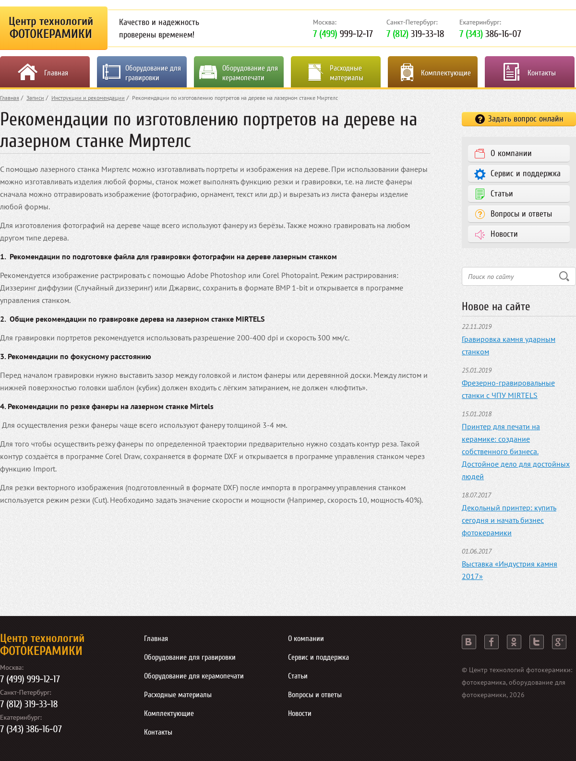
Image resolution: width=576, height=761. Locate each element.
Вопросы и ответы (521, 214)
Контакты (542, 73)
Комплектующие (446, 73)
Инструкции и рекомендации (88, 97)
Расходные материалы (346, 73)
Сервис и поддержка (526, 174)
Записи (35, 97)
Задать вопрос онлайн (526, 119)
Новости (504, 234)
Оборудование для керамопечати (250, 73)
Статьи (502, 194)
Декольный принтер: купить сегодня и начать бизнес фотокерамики (509, 520)
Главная (56, 73)
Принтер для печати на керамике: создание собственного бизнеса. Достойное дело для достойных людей (516, 451)
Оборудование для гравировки (153, 73)
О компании (511, 153)
